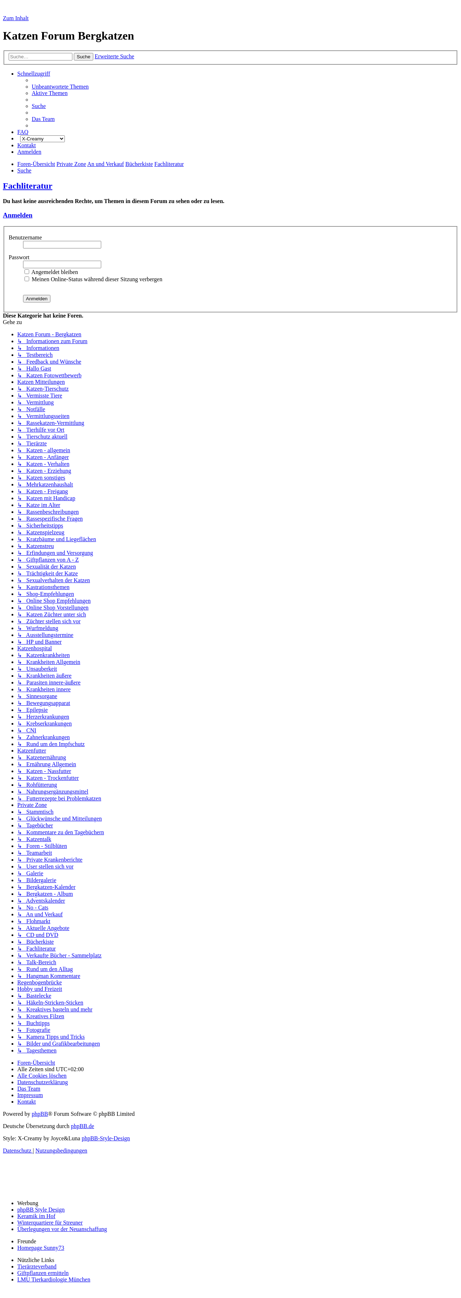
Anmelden (17, 215)
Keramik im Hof (36, 1216)
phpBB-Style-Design (106, 1138)
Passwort (20, 257)
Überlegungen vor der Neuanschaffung (62, 1229)
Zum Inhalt (16, 18)
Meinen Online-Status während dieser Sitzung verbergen (93, 279)
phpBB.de (82, 1126)
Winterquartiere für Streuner (50, 1223)
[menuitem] (60, 87)
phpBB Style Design (41, 1210)
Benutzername (26, 237)
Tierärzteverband (37, 1266)
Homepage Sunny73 (40, 1248)
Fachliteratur (27, 185)
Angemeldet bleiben (51, 272)
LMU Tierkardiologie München (53, 1279)
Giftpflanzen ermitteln (43, 1273)
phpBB (40, 1114)
